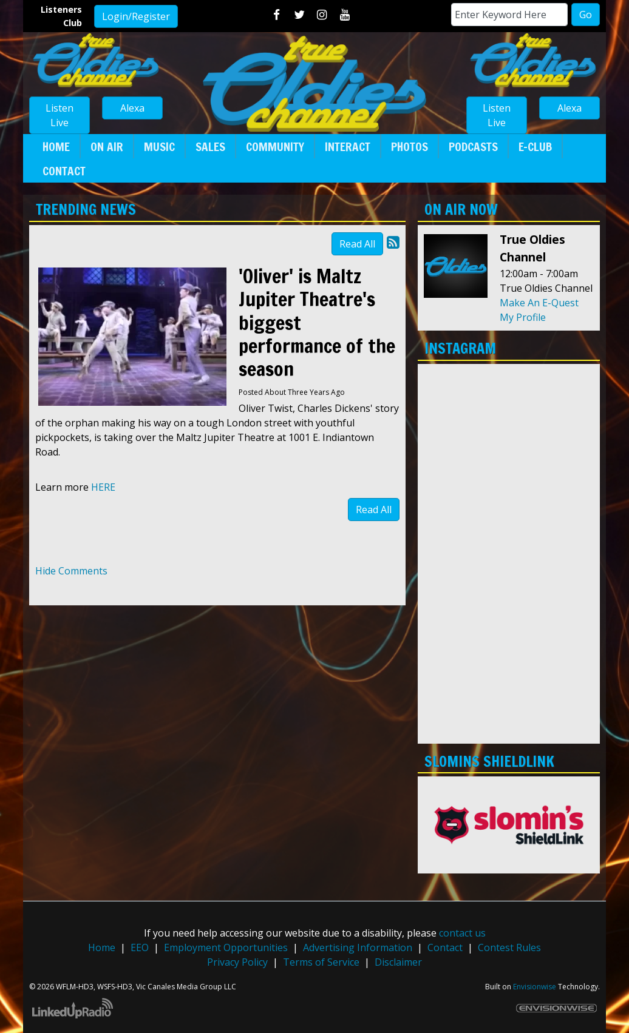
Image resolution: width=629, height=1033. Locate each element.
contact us (462, 933)
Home (101, 947)
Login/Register (136, 16)
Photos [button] (409, 146)
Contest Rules (509, 947)
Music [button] (159, 146)
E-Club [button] (535, 146)
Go (585, 14)
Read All (357, 244)
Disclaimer (398, 962)
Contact (445, 947)
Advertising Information (357, 947)
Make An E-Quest (539, 302)
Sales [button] (210, 146)
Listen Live (59, 115)
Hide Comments (71, 570)
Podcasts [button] (473, 146)
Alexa (132, 108)
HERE (103, 487)
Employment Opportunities (226, 947)
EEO (140, 947)
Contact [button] (64, 171)
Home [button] (56, 146)
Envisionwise (534, 986)
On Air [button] (106, 146)
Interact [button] (347, 146)
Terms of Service (321, 962)
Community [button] (275, 146)
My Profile (523, 317)
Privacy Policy (237, 962)
